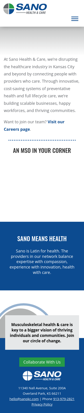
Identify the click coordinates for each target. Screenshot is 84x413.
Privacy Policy (42, 404)
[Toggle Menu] (74, 18)
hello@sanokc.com (24, 399)
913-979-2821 (63, 399)
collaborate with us (42, 362)
